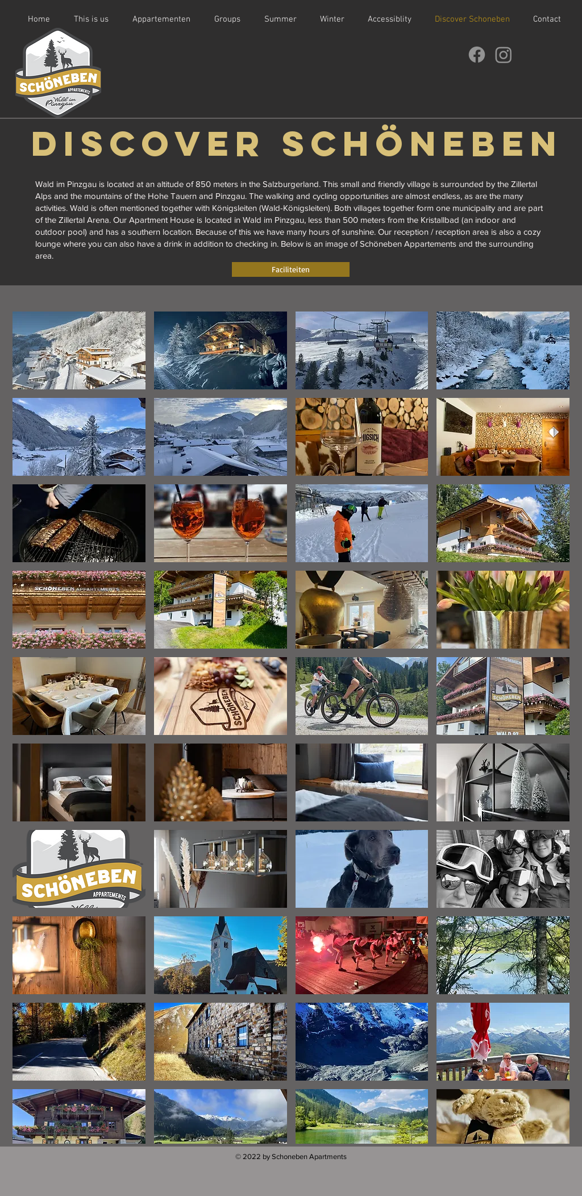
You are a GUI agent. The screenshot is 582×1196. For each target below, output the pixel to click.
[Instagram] (503, 54)
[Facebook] (477, 54)
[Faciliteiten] (291, 269)
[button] (79, 350)
